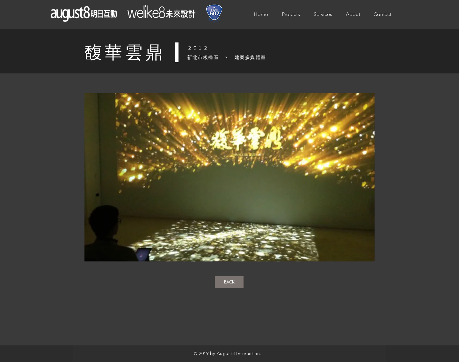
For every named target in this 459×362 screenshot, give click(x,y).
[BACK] (229, 282)
